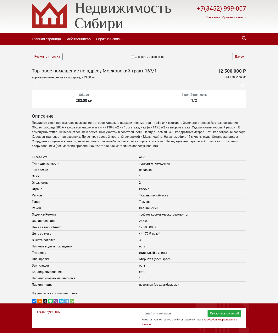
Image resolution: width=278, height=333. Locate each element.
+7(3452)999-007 (48, 312)
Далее (239, 56)
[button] (226, 17)
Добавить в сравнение (149, 56)
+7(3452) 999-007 (221, 8)
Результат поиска (47, 56)
